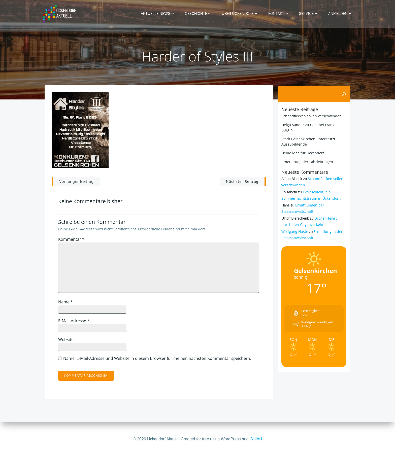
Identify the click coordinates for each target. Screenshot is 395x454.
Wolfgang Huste (294, 226)
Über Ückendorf (240, 14)
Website (67, 341)
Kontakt (279, 14)
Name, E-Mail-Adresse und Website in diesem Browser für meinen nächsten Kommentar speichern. (158, 360)
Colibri (256, 439)
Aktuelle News (158, 14)
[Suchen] (345, 94)
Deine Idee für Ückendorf (302, 147)
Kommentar (72, 240)
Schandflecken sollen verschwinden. (311, 115)
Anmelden (341, 14)
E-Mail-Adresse (75, 322)
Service (309, 14)
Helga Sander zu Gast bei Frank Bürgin (313, 124)
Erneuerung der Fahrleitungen (307, 156)
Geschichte (198, 14)
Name (66, 303)
